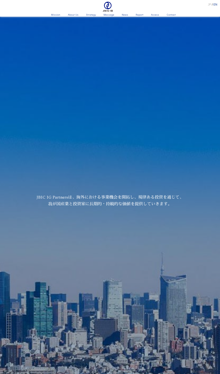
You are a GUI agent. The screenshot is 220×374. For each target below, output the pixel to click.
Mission (55, 15)
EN (215, 4)
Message (109, 15)
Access (155, 15)
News (125, 15)
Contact (171, 15)
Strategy (91, 15)
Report (140, 15)
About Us (73, 15)
